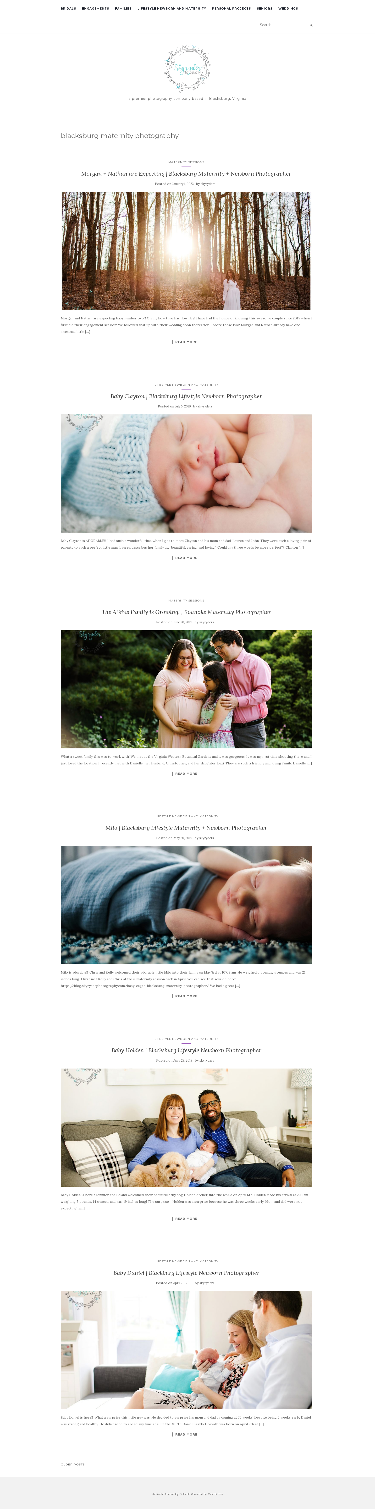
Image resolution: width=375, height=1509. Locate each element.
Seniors (264, 8)
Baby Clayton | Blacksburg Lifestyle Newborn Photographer (186, 396)
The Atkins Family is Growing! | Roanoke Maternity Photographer (186, 612)
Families (123, 8)
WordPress (215, 1494)
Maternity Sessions (186, 162)
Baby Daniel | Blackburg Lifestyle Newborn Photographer (186, 1272)
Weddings (288, 8)
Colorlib (184, 1494)
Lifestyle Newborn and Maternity (172, 8)
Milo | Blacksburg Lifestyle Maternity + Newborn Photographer (186, 827)
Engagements (95, 8)
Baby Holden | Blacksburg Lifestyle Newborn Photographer (186, 1050)
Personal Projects (231, 8)
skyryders (208, 184)
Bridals (68, 8)
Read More (186, 342)
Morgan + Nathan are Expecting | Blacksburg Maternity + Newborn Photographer (186, 173)
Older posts (73, 1464)
